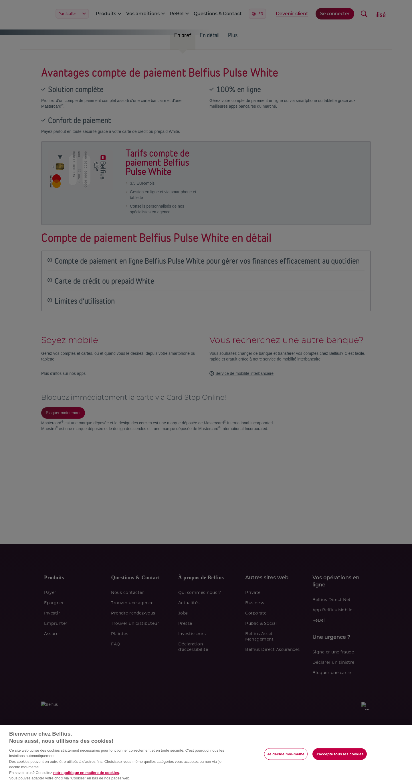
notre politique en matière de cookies (86, 773)
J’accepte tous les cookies (339, 754)
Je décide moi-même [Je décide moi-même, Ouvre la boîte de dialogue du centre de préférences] (285, 754)
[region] (206, 754)
